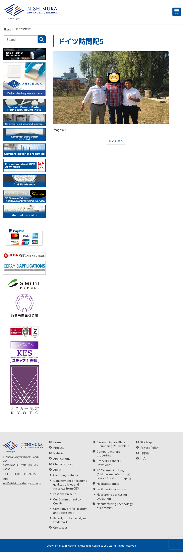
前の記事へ (115, 141)
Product (58, 448)
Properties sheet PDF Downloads (111, 463)
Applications (61, 458)
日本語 (144, 453)
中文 (143, 458)
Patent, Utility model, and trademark (70, 520)
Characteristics (63, 464)
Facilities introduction (111, 489)
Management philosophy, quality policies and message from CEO (70, 484)
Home (57, 442)
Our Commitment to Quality (67, 501)
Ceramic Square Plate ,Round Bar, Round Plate (113, 444)
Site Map (146, 442)
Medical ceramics (108, 484)
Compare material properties (109, 453)
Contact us (60, 528)
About (57, 470)
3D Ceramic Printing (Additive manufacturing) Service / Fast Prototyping (114, 474)
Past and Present (64, 494)
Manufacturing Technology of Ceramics (115, 506)
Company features (65, 475)
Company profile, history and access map (70, 511)
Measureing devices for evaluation (112, 496)
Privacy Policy (149, 448)
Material (58, 453)
